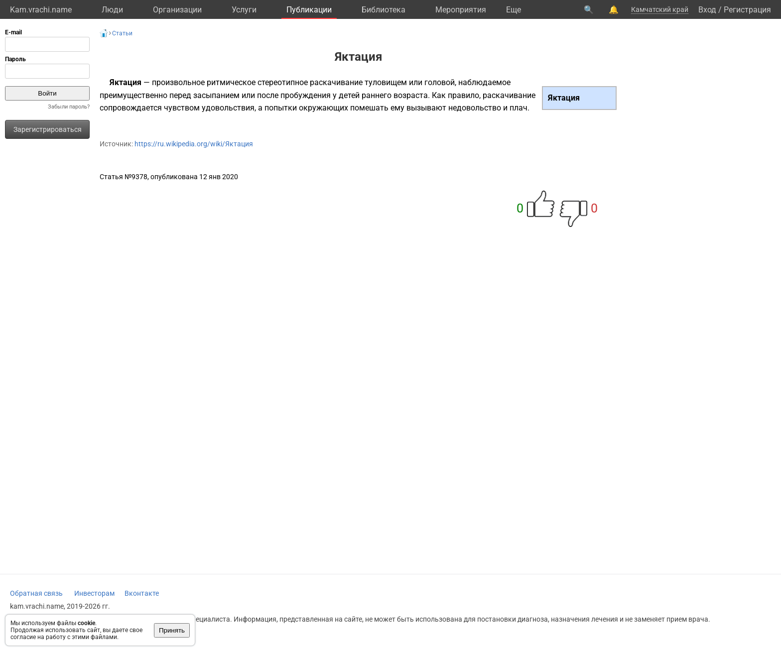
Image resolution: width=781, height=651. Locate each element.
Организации (177, 9)
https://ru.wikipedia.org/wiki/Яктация (193, 144)
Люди (112, 9)
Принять (172, 630)
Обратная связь (36, 593)
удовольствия (228, 107)
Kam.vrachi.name (41, 9)
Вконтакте (142, 593)
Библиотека (383, 9)
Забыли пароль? (69, 107)
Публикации (309, 9)
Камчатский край (659, 9)
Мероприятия (460, 9)
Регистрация (747, 9)
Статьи (122, 33)
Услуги (244, 9)
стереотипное (283, 82)
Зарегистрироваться (47, 129)
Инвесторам (94, 593)
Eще (513, 9)
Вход (707, 9)
